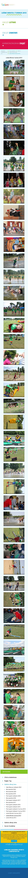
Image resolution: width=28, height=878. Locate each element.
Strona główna (12, 51)
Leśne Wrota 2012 (11, 818)
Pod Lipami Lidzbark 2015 (13, 807)
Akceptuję (14, 841)
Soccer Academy (9, 826)
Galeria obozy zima (10, 822)
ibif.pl (18, 873)
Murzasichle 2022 (11, 789)
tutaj (13, 836)
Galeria (18, 51)
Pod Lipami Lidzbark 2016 (13, 804)
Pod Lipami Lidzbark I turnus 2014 (15, 811)
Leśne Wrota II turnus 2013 (13, 813)
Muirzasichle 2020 (11, 791)
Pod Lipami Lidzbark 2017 (13, 800)
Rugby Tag (7, 781)
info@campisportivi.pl (14, 844)
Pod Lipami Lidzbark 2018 (13, 796)
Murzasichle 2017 (11, 802)
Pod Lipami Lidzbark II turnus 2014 (16, 809)
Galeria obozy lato (13, 52)
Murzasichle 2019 (11, 794)
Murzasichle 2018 (11, 798)
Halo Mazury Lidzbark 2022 (13, 787)
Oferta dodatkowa (10, 777)
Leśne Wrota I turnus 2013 (13, 815)
